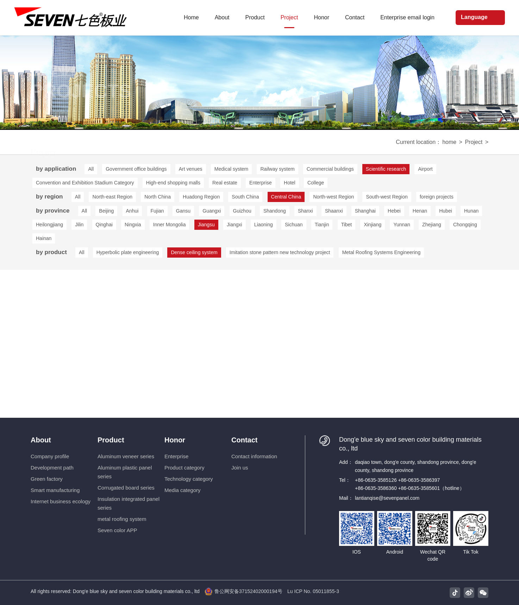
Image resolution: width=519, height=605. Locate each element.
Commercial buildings (330, 169)
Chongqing (465, 224)
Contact (244, 440)
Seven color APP (117, 530)
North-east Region (112, 197)
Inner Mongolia (169, 224)
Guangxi (211, 211)
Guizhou (242, 211)
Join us (239, 468)
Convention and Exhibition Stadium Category (85, 182)
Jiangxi (234, 224)
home (449, 142)
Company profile (50, 456)
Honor (174, 440)
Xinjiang (372, 224)
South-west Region (386, 197)
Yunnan (401, 224)
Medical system (231, 169)
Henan (420, 211)
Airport (425, 169)
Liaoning (263, 224)
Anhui (132, 211)
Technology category (188, 479)
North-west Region (333, 197)
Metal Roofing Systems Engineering (381, 252)
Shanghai (365, 211)
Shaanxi (334, 211)
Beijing (106, 211)
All (91, 169)
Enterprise (260, 182)
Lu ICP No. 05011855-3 (313, 591)
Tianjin (322, 224)
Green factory (47, 479)
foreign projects (437, 197)
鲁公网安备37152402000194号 (243, 591)
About (41, 440)
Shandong (274, 211)
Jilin (79, 224)
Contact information (254, 456)
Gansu (183, 211)
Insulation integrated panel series (129, 503)
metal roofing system (122, 519)
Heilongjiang (49, 224)
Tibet (346, 224)
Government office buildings (136, 169)
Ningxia (133, 224)
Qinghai (104, 224)
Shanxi (305, 211)
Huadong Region (201, 197)
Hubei (445, 211)
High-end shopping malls (173, 182)
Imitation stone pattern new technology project (280, 252)
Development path (52, 468)
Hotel (289, 182)
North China (157, 197)
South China (245, 197)
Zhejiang (431, 224)
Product (111, 440)
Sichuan (294, 224)
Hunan (471, 211)
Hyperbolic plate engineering (127, 252)
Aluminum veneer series (126, 456)
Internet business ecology (60, 501)
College (315, 182)
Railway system (277, 169)
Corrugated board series (126, 488)
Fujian (157, 211)
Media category (182, 490)
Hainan (43, 238)
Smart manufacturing (55, 490)
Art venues (190, 169)
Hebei (394, 211)
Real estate (224, 182)
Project (473, 142)
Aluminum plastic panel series (125, 472)
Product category (184, 468)
